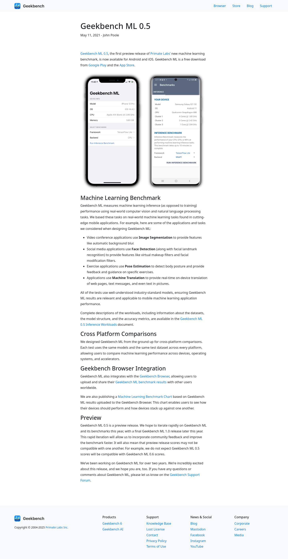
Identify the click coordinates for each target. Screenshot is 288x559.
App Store (127, 65)
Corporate (242, 523)
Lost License (155, 529)
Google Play (97, 65)
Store (236, 6)
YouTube (196, 546)
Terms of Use (156, 546)
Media (239, 535)
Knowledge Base (158, 523)
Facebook (197, 535)
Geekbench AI (112, 529)
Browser (220, 6)
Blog (250, 6)
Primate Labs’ (160, 53)
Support (266, 6)
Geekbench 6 (112, 523)
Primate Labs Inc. (57, 527)
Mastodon (198, 529)
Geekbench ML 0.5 (94, 53)
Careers (240, 529)
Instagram (198, 541)
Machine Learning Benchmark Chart (145, 396)
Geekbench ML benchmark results (141, 382)
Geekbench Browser (154, 376)
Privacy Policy (156, 541)
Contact (152, 535)
